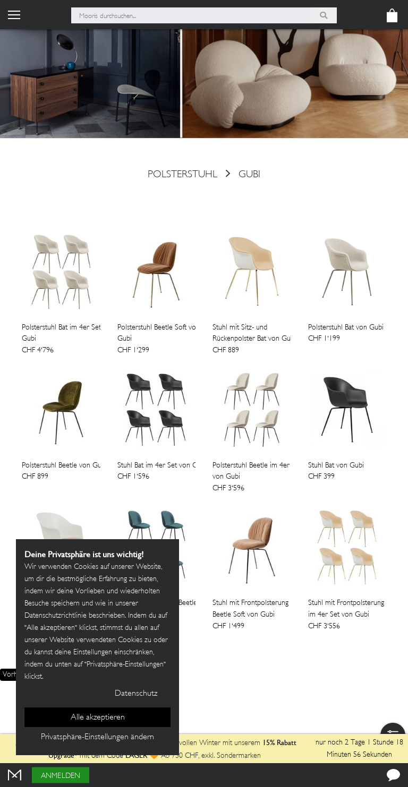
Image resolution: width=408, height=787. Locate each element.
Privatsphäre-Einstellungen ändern (97, 737)
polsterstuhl (182, 174)
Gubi (249, 174)
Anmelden (60, 776)
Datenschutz (136, 694)
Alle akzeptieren (98, 718)
